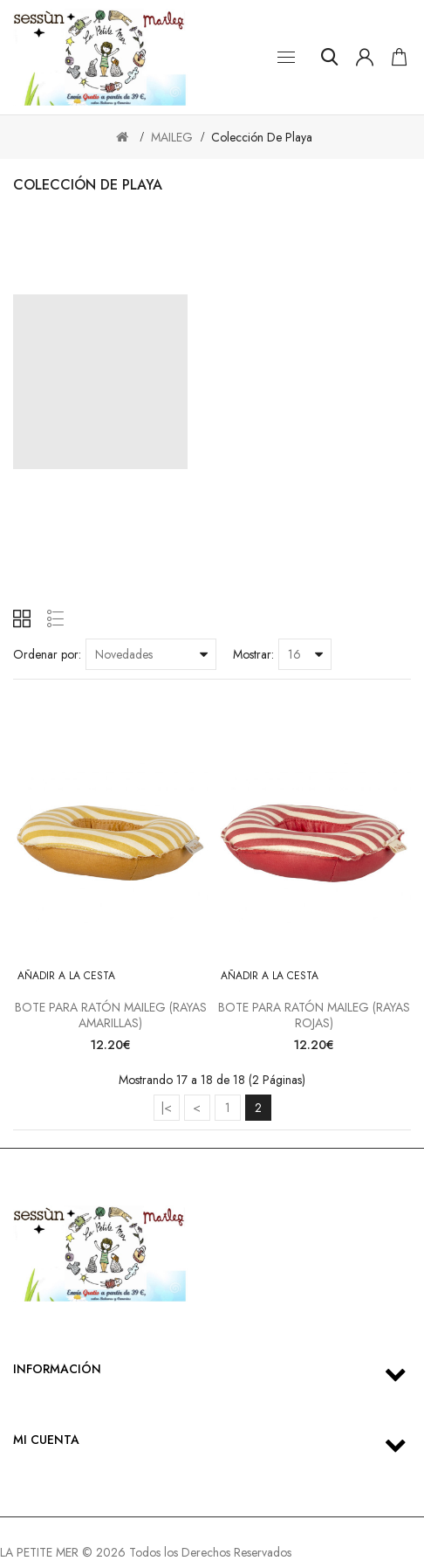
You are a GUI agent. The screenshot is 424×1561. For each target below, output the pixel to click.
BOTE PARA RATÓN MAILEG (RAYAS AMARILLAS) (111, 1015)
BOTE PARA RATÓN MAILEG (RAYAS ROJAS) (314, 1015)
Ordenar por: (47, 654)
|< (166, 1107)
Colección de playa (261, 137)
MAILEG (172, 137)
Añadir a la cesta (66, 976)
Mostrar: (253, 654)
